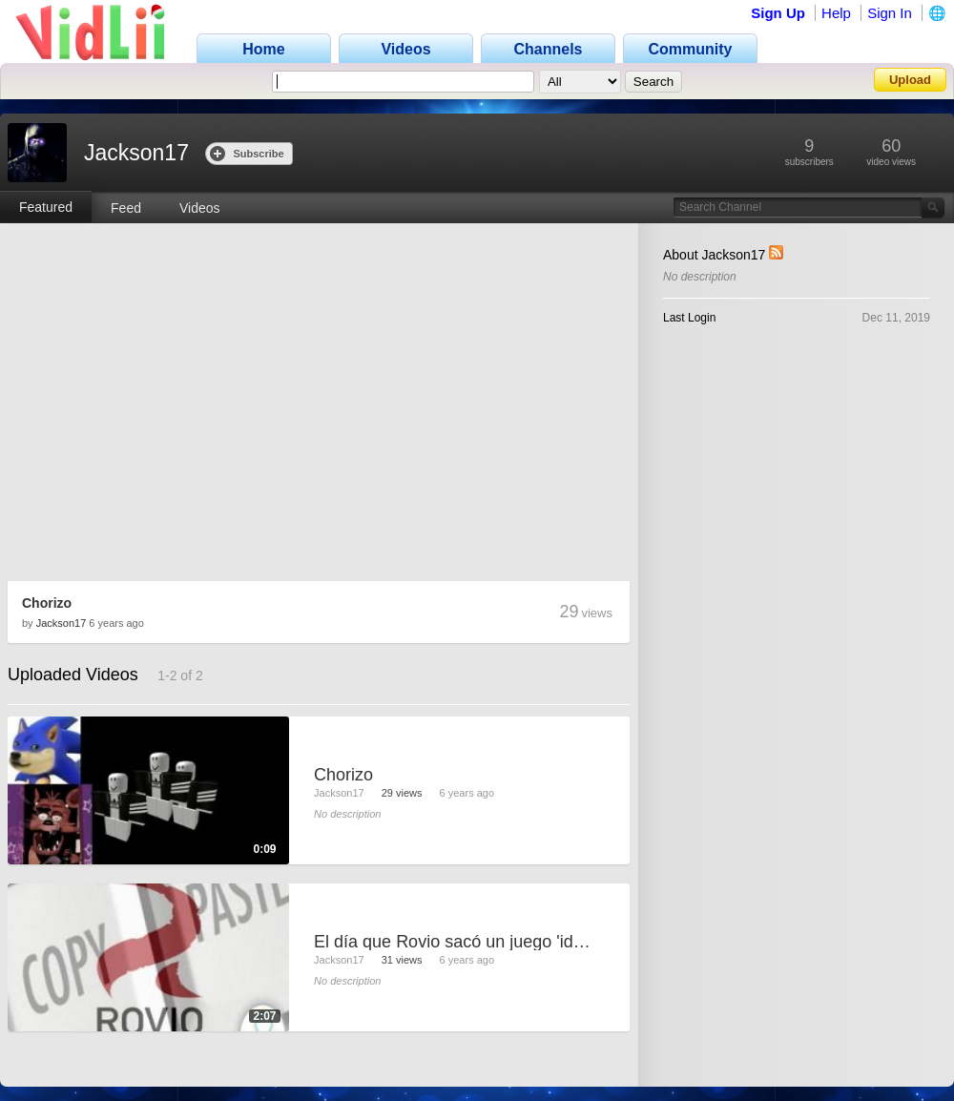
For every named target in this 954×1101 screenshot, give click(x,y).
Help (836, 13)
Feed (126, 208)
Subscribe (246, 153)
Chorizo (47, 603)
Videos (199, 208)
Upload (910, 80)
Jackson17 (61, 623)
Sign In (889, 13)
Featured (46, 207)
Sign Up (778, 13)
